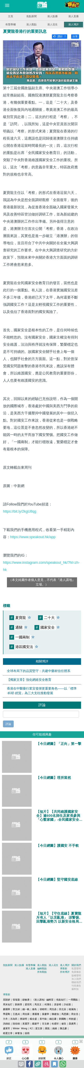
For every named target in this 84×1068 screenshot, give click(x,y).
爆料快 (75, 989)
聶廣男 (72, 1023)
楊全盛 (33, 1018)
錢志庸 (52, 1018)
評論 (8, 724)
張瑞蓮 (16, 999)
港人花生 (52, 24)
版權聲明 (76, 975)
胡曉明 (43, 1009)
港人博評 (73, 24)
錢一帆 (26, 1009)
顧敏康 (26, 999)
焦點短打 (61, 999)
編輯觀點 (42, 968)
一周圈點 (73, 999)
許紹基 (67, 1004)
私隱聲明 (76, 968)
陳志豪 (63, 1028)
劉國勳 (62, 1018)
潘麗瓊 (35, 1014)
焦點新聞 (31, 16)
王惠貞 (16, 1014)
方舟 (5, 1018)
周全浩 (74, 1014)
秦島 (34, 1009)
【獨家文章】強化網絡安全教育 (29, 679)
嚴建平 (35, 1023)
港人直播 (73, 16)
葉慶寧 (45, 1014)
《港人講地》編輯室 (42, 999)
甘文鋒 (45, 1023)
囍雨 (27, 1033)
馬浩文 (38, 1004)
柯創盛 (72, 1018)
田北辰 (62, 1009)
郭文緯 (16, 1009)
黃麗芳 (26, 1023)
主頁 (10, 16)
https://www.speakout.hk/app (32, 537)
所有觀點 (42, 972)
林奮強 (18, 1033)
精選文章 (7, 1033)
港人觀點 (31, 24)
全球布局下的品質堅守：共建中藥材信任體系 (38, 671)
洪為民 (13, 1018)
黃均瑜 (43, 1018)
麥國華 (6, 1009)
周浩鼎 (52, 1009)
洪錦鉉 (6, 1023)
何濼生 (48, 1004)
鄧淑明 (23, 1018)
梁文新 (38, 1028)
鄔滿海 (72, 1009)
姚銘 (54, 1028)
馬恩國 (65, 1014)
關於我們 (76, 965)
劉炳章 (18, 1004)
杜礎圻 (55, 1023)
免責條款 (76, 972)
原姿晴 (57, 1004)
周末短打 (7, 1004)
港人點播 (52, 16)
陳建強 (55, 1014)
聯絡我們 (76, 982)
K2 (31, 1028)
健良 (63, 1023)
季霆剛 (6, 1014)
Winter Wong (20, 1028)
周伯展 (26, 1014)
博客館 (63, 968)
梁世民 (28, 1004)
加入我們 (76, 979)
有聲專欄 (10, 24)
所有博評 (65, 972)
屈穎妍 (6, 999)
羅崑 (47, 1028)
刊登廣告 (76, 985)
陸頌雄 (16, 1023)
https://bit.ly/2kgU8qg (19, 511)
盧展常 (6, 1028)
